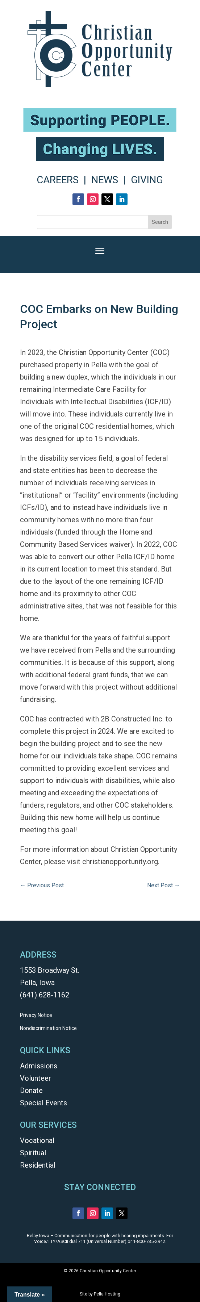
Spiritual (33, 1152)
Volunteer (35, 1078)
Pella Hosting (107, 1294)
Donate (31, 1090)
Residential (37, 1165)
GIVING (147, 180)
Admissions (38, 1066)
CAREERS (58, 180)
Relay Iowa (38, 1235)
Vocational (37, 1140)
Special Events (43, 1102)
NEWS (104, 180)
